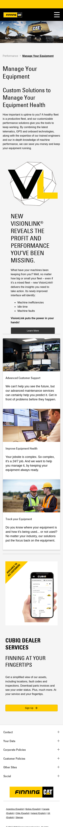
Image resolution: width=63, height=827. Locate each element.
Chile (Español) (22, 813)
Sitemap (19, 817)
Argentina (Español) (15, 809)
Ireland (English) (38, 813)
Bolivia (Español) (33, 809)
